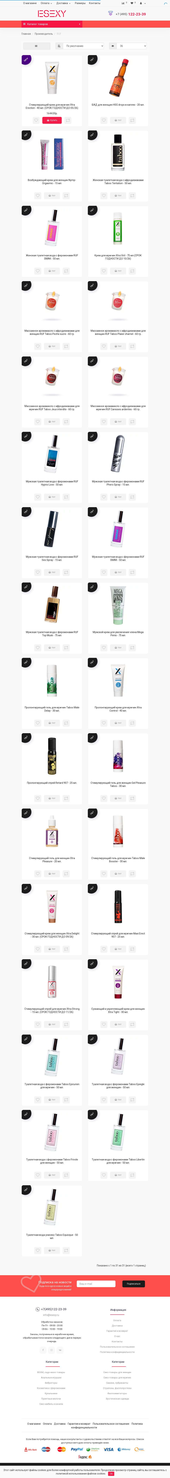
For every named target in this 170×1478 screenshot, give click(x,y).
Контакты (94, 3)
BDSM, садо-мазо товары (51, 1372)
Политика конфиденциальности (117, 1352)
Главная (26, 33)
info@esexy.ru (51, 1315)
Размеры (80, 3)
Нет (118, 120)
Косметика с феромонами (51, 1388)
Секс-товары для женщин (117, 1372)
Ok (111, 1474)
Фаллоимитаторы (117, 1393)
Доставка (63, 3)
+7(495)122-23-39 (51, 1309)
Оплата (47, 3)
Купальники (51, 1393)
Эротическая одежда (117, 1398)
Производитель (44, 33)
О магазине (30, 3)
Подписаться (133, 1284)
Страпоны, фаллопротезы (117, 1388)
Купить (52, 120)
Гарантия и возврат (117, 1331)
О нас (117, 1336)
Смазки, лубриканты (117, 1383)
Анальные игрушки (51, 1377)
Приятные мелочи (51, 1398)
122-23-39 (131, 14)
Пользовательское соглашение (117, 1346)
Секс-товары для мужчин (117, 1377)
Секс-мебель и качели (51, 1404)
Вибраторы (51, 1383)
